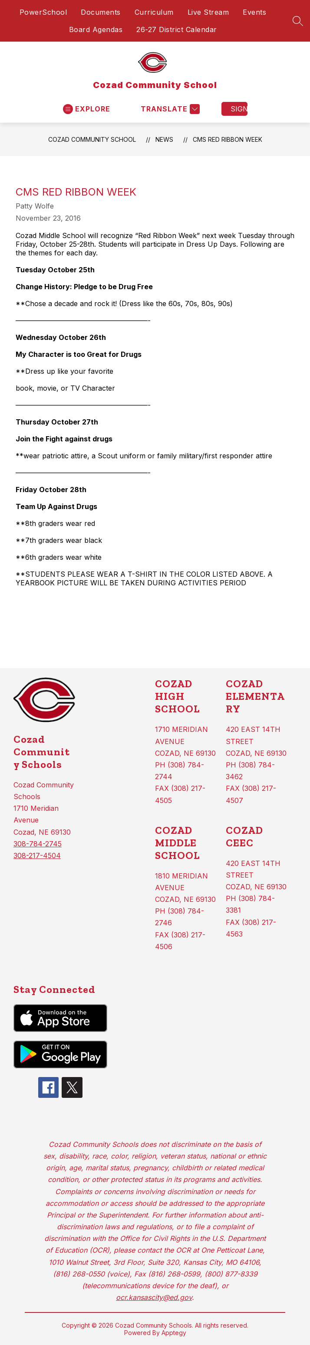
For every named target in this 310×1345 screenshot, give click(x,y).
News (164, 139)
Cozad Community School (92, 139)
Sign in (239, 108)
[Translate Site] (169, 109)
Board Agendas (96, 29)
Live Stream (208, 12)
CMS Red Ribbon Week (227, 139)
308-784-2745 (37, 843)
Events (254, 12)
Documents (101, 12)
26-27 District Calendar (176, 29)
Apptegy (174, 1332)
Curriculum (154, 12)
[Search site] (298, 21)
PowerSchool (43, 12)
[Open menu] (86, 109)
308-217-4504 (37, 855)
